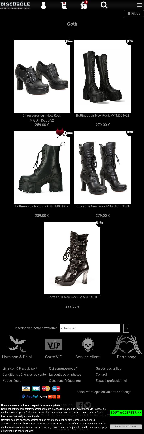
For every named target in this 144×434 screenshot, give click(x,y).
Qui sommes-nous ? (63, 368)
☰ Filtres (134, 13)
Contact (101, 374)
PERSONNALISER (126, 426)
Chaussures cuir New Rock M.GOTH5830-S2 (42, 118)
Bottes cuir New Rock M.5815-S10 (72, 297)
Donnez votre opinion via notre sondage (102, 392)
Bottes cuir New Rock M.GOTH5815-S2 (103, 206)
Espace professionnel (111, 381)
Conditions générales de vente (24, 374)
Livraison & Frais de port (19, 368)
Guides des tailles (108, 368)
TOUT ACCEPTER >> (126, 412)
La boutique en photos (65, 374)
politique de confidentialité (18, 431)
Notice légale (11, 381)
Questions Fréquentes (65, 381)
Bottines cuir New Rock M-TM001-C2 (102, 115)
